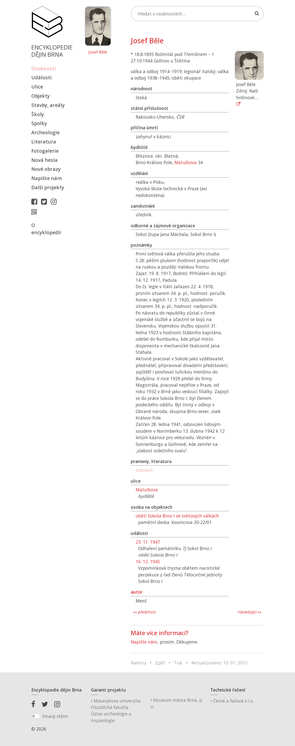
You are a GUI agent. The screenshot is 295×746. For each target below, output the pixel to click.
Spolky (39, 123)
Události (41, 77)
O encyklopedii (46, 229)
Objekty (40, 96)
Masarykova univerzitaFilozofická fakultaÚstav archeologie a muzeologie (115, 710)
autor (136, 592)
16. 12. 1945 (148, 561)
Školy (37, 114)
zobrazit (144, 470)
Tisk (178, 663)
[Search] (197, 13)
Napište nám (46, 178)
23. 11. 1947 (148, 542)
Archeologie (45, 132)
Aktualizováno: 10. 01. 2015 (219, 663)
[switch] (35, 716)
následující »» (249, 612)
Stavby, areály (48, 105)
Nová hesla (44, 160)
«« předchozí (144, 612)
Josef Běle (97, 52)
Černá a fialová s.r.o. (232, 701)
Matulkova (185, 162)
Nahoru (138, 663)
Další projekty (47, 187)
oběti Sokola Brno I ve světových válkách (177, 516)
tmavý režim (55, 716)
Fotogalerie (45, 150)
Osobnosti (43, 68)
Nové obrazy (46, 169)
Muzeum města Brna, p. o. (177, 703)
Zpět (160, 663)
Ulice (37, 86)
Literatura (43, 141)
